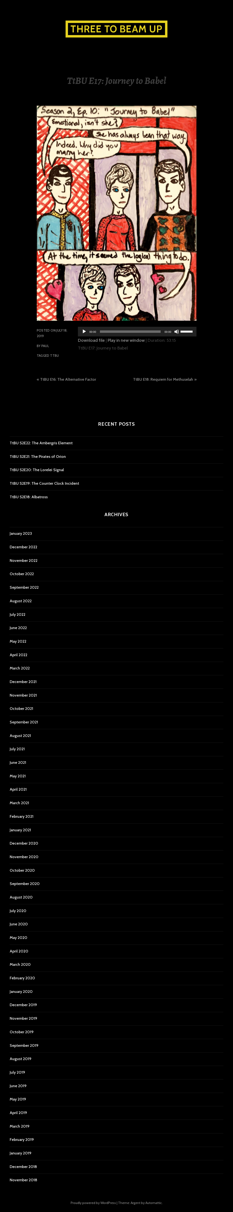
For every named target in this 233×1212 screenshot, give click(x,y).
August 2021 (20, 735)
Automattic (153, 1203)
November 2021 (23, 695)
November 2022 (24, 560)
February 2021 (21, 816)
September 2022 (24, 587)
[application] (137, 331)
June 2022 (18, 627)
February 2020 (22, 978)
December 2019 (23, 1005)
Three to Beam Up (116, 29)
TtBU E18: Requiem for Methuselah (163, 379)
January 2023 (21, 533)
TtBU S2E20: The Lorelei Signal (37, 470)
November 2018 (23, 1180)
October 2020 (22, 870)
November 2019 (23, 1018)
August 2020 (21, 897)
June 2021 (18, 762)
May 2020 (18, 937)
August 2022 (21, 601)
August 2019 (20, 1058)
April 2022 (18, 655)
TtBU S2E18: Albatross (29, 497)
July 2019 (17, 1072)
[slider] (130, 331)
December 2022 (23, 547)
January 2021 (20, 830)
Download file (91, 340)
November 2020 (24, 857)
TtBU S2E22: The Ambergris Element (41, 443)
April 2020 (19, 951)
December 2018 (23, 1166)
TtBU (54, 355)
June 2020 (19, 924)
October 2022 (22, 574)
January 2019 (20, 1153)
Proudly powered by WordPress (93, 1203)
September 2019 (24, 1045)
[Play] (84, 331)
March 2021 (19, 803)
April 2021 (18, 789)
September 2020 (25, 883)
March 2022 (20, 668)
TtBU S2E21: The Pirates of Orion (38, 456)
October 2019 (22, 1032)
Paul (45, 346)
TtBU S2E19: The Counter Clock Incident (44, 483)
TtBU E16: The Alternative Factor (68, 379)
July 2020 (18, 910)
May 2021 (18, 776)
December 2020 (24, 843)
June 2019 (18, 1086)
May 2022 (18, 641)
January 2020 (21, 991)
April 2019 (18, 1112)
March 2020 (20, 964)
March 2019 (20, 1126)
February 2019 (22, 1139)
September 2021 (24, 722)
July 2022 (17, 614)
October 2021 (21, 708)
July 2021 (17, 749)
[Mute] (176, 331)
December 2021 (23, 681)
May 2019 (18, 1099)
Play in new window (126, 340)
